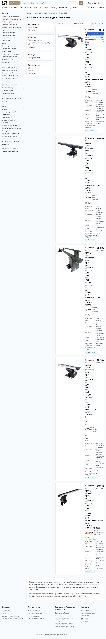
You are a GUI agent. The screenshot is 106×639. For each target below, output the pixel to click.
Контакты (101, 8)
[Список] (92, 23)
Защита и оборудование (10, 151)
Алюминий (33, 27)
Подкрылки (5, 62)
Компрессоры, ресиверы (10, 136)
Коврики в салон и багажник (11, 27)
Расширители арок (8, 93)
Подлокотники (6, 51)
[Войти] (88, 3)
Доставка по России (62, 613)
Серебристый (34, 58)
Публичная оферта (35, 613)
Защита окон (6, 114)
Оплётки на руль (7, 59)
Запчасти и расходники (10, 16)
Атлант (32, 73)
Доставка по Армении (63, 616)
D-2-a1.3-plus (86, 438)
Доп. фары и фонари (8, 120)
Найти (81, 3)
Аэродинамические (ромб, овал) (39, 44)
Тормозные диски (8, 30)
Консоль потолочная (8, 139)
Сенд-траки (6, 131)
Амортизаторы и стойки (10, 38)
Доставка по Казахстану (64, 624)
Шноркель (5, 123)
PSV (30, 70)
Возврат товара (34, 610)
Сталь (31, 30)
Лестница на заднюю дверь (11, 141)
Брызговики (6, 40)
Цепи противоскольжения (10, 133)
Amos (31, 68)
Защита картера (7, 22)
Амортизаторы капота (9, 48)
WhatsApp (74, 8)
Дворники (5, 43)
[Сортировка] (81, 23)
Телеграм (63, 8)
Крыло (31, 47)
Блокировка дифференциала (11, 128)
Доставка (14, 8)
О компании (91, 8)
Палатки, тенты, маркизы (10, 125)
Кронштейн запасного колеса (12, 96)
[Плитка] (95, 23)
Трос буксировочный (9, 112)
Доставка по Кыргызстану (64, 627)
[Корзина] (99, 2)
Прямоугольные (35, 40)
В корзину (96, 33)
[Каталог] (14, 3)
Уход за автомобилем (9, 73)
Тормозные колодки (8, 32)
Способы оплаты (26, 8)
